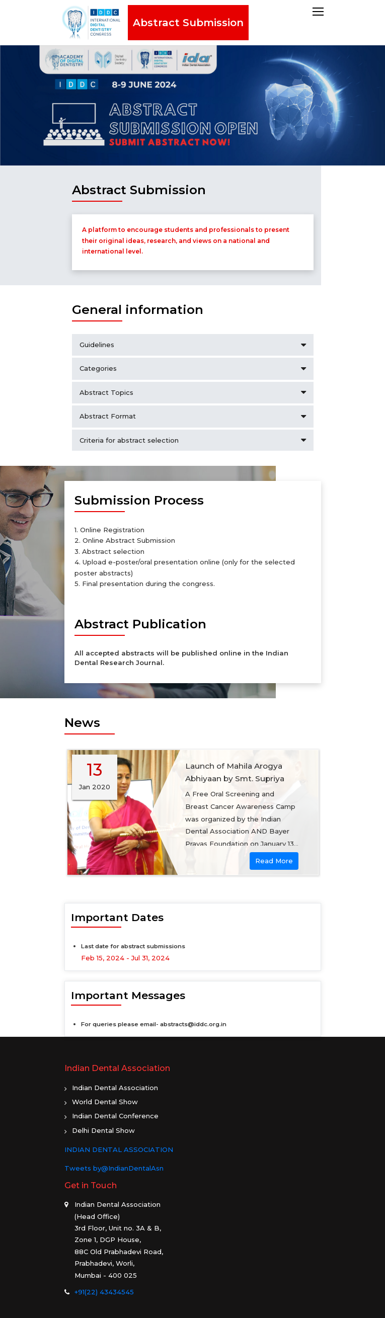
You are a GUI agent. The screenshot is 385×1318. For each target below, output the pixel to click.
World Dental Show (105, 1102)
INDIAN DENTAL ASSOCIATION (118, 1149)
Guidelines (193, 345)
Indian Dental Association (115, 1088)
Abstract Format (193, 416)
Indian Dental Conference (115, 1116)
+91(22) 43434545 (104, 1292)
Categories (193, 368)
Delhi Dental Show (103, 1130)
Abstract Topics (193, 392)
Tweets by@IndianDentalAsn (114, 1168)
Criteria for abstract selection (193, 440)
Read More (274, 861)
